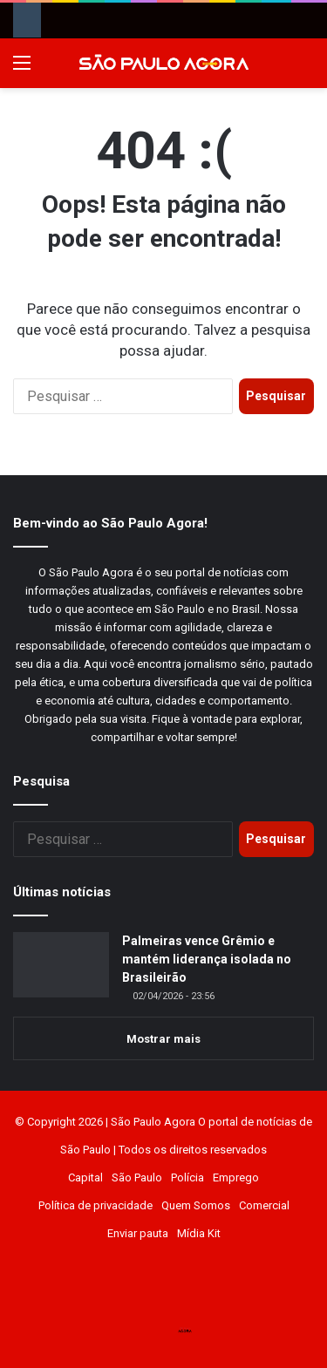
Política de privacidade (95, 1205)
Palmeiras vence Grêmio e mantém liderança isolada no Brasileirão (206, 959)
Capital (85, 1177)
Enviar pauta (137, 1233)
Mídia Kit (199, 1233)
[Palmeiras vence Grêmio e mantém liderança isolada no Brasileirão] (61, 964)
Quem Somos (195, 1205)
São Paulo (137, 1177)
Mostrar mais (163, 1038)
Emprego (236, 1177)
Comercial (264, 1205)
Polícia (187, 1177)
